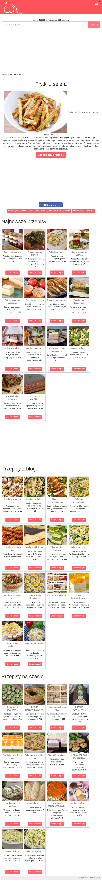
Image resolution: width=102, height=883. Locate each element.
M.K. (99, 877)
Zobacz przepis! (13, 273)
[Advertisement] (51, 50)
